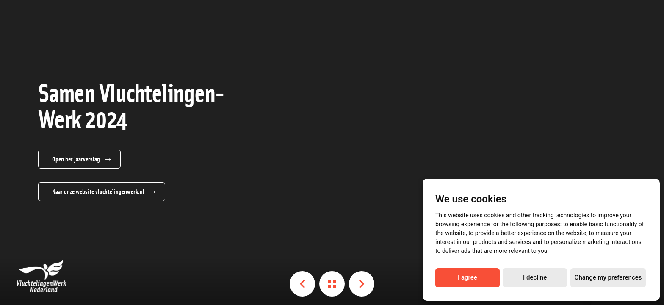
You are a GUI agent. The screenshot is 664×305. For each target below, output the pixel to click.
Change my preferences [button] (608, 277)
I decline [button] (535, 277)
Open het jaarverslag (76, 159)
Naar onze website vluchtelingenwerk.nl (98, 191)
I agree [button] (467, 277)
